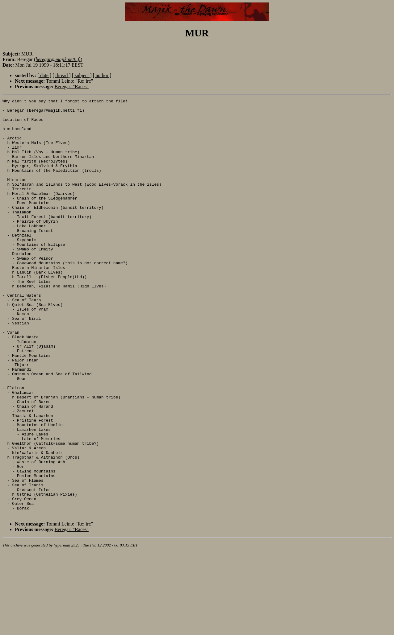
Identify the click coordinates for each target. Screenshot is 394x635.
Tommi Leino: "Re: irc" (69, 81)
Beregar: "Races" (72, 86)
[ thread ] (61, 75)
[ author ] (102, 75)
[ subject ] (82, 75)
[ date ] (44, 75)
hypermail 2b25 (67, 627)
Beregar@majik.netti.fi (55, 113)
